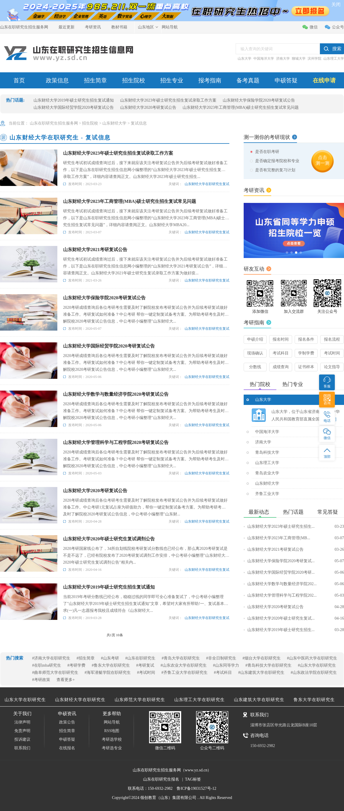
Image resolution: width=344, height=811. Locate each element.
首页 (19, 80)
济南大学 (283, 59)
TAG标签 (193, 779)
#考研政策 (41, 680)
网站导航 (170, 27)
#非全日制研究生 (221, 658)
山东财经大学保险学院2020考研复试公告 (259, 100)
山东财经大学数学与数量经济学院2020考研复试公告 (116, 394)
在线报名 (67, 748)
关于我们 (22, 713)
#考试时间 (146, 672)
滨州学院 (314, 59)
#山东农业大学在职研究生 (184, 665)
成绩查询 (281, 367)
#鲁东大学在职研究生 (111, 665)
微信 (314, 27)
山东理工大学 (333, 59)
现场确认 (255, 353)
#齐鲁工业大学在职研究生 (184, 672)
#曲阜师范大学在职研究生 (55, 672)
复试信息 (139, 123)
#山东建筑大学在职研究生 (261, 672)
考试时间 (332, 353)
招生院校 (133, 80)
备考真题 (247, 80)
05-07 (339, 561)
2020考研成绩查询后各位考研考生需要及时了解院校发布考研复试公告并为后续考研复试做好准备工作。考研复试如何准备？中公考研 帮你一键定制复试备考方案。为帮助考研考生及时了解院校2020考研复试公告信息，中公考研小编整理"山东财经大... (146, 314)
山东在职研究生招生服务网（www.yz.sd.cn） (172, 770)
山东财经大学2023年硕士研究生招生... (295, 526)
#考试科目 (223, 672)
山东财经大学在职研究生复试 (207, 184)
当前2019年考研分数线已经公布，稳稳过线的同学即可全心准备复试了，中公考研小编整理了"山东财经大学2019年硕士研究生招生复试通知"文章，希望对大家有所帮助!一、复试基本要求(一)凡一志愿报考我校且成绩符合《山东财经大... (145, 604)
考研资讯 (93, 27)
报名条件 (306, 339)
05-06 (339, 572)
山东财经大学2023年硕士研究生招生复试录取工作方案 (168, 100)
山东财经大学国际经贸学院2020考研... (295, 572)
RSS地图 (112, 731)
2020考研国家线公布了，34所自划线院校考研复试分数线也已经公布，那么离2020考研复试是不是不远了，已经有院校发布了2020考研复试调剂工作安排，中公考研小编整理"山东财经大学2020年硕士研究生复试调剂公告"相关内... (146, 555)
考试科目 (281, 353)
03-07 (339, 538)
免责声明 (22, 731)
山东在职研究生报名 (161, 779)
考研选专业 (112, 748)
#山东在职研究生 (140, 658)
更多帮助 (112, 713)
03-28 (339, 630)
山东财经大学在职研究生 (80, 699)
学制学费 (306, 353)
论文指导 (332, 367)
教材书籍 (119, 27)
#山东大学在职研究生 (317, 665)
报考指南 (209, 80)
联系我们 (22, 748)
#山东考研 (110, 658)
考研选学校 (112, 739)
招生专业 (171, 80)
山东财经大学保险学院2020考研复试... (295, 561)
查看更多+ (65, 680)
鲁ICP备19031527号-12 (196, 788)
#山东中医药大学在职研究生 (312, 658)
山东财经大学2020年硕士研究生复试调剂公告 (109, 538)
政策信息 (57, 80)
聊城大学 (299, 59)
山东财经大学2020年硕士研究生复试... (295, 618)
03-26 (339, 549)
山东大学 (244, 59)
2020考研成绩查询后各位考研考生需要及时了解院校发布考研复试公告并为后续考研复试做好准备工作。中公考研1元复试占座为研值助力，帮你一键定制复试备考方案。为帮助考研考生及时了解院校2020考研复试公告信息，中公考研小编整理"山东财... (145, 507)
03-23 (339, 526)
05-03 (339, 595)
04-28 (339, 607)
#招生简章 (86, 658)
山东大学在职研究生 (25, 699)
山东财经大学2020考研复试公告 (148, 107)
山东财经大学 (114, 123)
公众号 (338, 27)
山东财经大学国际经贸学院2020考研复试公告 (74, 107)
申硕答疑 (286, 80)
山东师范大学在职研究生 (140, 699)
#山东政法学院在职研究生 (314, 672)
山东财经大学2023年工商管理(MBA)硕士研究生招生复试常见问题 (241, 107)
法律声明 (22, 722)
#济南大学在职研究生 (51, 658)
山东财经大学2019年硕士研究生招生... (295, 630)
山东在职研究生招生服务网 (24, 27)
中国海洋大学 (263, 59)
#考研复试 (145, 665)
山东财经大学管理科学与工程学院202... (295, 595)
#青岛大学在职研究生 (181, 658)
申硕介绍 (255, 339)
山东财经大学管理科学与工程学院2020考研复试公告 (116, 442)
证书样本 (306, 367)
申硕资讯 (67, 713)
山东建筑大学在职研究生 (259, 699)
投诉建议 (22, 739)
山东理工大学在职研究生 (199, 699)
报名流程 (332, 339)
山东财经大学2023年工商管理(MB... (295, 538)
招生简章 (95, 80)
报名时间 (281, 339)
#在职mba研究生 (46, 665)
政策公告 (67, 722)
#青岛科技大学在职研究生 (268, 665)
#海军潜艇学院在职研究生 (108, 672)
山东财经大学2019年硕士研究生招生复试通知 (74, 100)
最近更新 (66, 27)
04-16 (339, 618)
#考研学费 (76, 665)
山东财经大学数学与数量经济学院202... (295, 584)
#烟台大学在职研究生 (262, 658)
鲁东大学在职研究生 (314, 699)
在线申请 (324, 80)
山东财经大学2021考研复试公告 (95, 249)
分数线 (255, 367)
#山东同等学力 (226, 665)
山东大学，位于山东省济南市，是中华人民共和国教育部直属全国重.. (305, 415)
